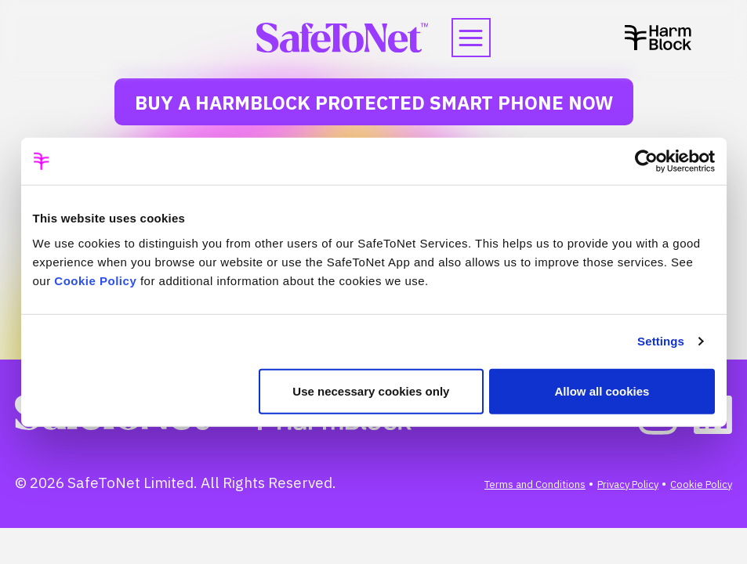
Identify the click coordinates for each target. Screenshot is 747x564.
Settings (660, 341)
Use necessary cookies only (370, 390)
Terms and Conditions (535, 484)
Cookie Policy (95, 280)
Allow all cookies (602, 390)
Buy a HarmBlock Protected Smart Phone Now (374, 102)
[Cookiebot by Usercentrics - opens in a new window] (646, 161)
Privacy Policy (627, 484)
